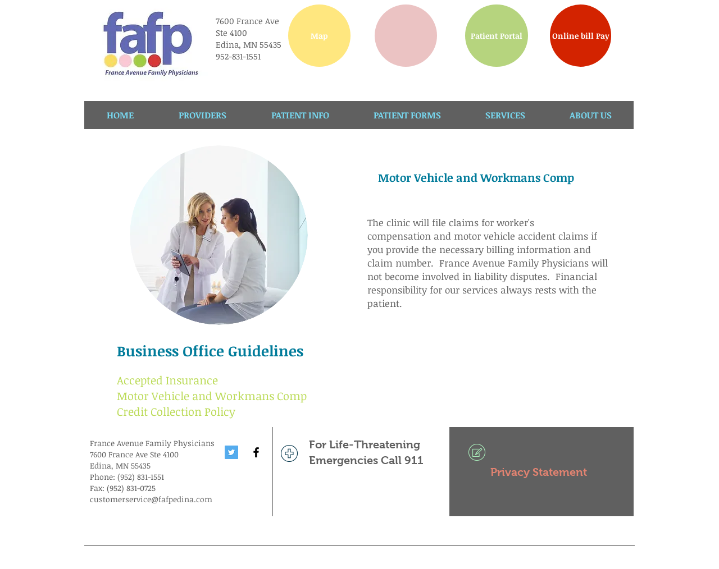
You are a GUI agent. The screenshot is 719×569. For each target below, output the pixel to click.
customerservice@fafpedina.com (151, 499)
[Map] (319, 35)
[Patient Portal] (496, 35)
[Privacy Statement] (541, 471)
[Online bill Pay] (580, 35)
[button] (406, 35)
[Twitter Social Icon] (231, 452)
